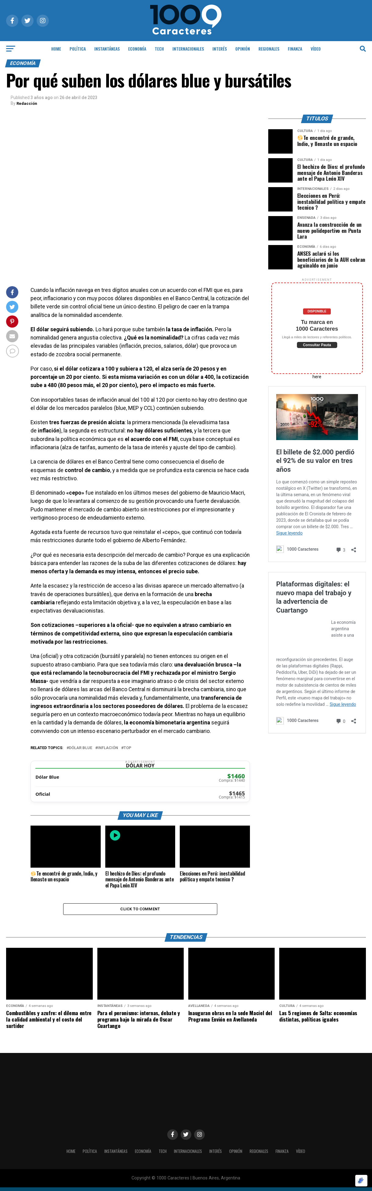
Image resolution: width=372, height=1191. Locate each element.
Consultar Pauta (317, 345)
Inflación (108, 748)
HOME (56, 48)
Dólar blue (80, 748)
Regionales (268, 48)
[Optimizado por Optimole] (361, 1180)
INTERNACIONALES (188, 48)
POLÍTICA (78, 48)
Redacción (27, 103)
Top (127, 748)
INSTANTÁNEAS (107, 48)
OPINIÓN (242, 48)
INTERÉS (219, 48)
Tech (159, 48)
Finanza (295, 48)
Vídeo (316, 48)
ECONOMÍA (137, 48)
